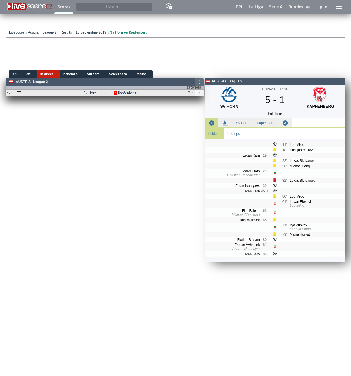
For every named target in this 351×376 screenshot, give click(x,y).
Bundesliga (299, 6)
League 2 (40, 82)
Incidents (214, 134)
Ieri (14, 73)
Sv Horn (242, 123)
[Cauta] (114, 7)
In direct (38, 73)
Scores (64, 6)
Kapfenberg (265, 123)
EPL (239, 6)
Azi (24, 73)
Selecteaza (99, 73)
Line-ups (233, 134)
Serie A (276, 6)
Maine (118, 73)
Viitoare (78, 73)
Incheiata (58, 73)
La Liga (256, 6)
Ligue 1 (323, 6)
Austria (23, 82)
